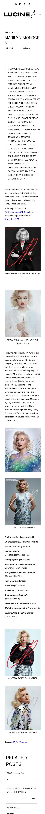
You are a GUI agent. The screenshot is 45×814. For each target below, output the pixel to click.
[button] (40, 14)
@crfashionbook (12, 212)
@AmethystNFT (12, 219)
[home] (20, 14)
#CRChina (24, 212)
